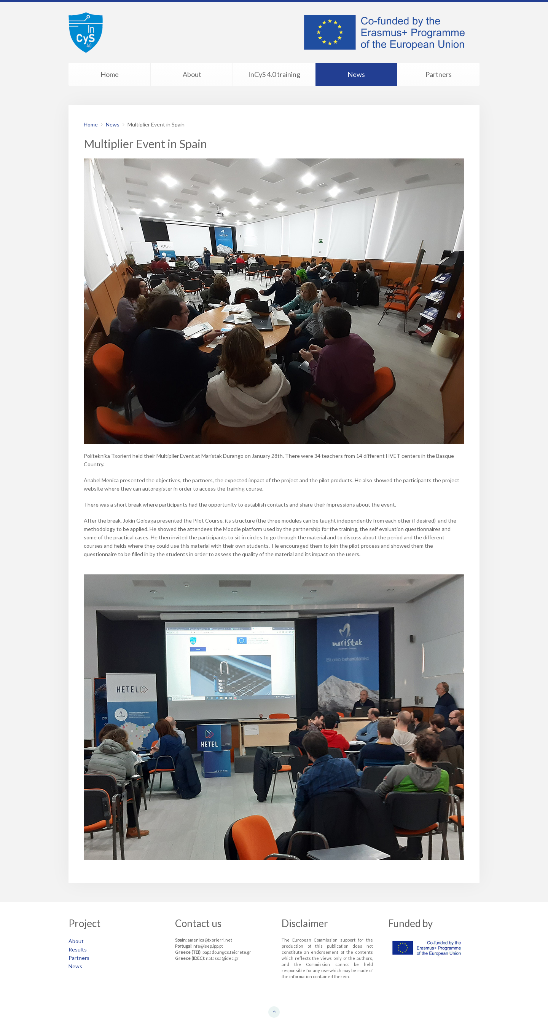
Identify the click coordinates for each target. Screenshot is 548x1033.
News (356, 74)
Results (77, 949)
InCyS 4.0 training (274, 74)
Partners (438, 74)
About (192, 74)
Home (109, 74)
